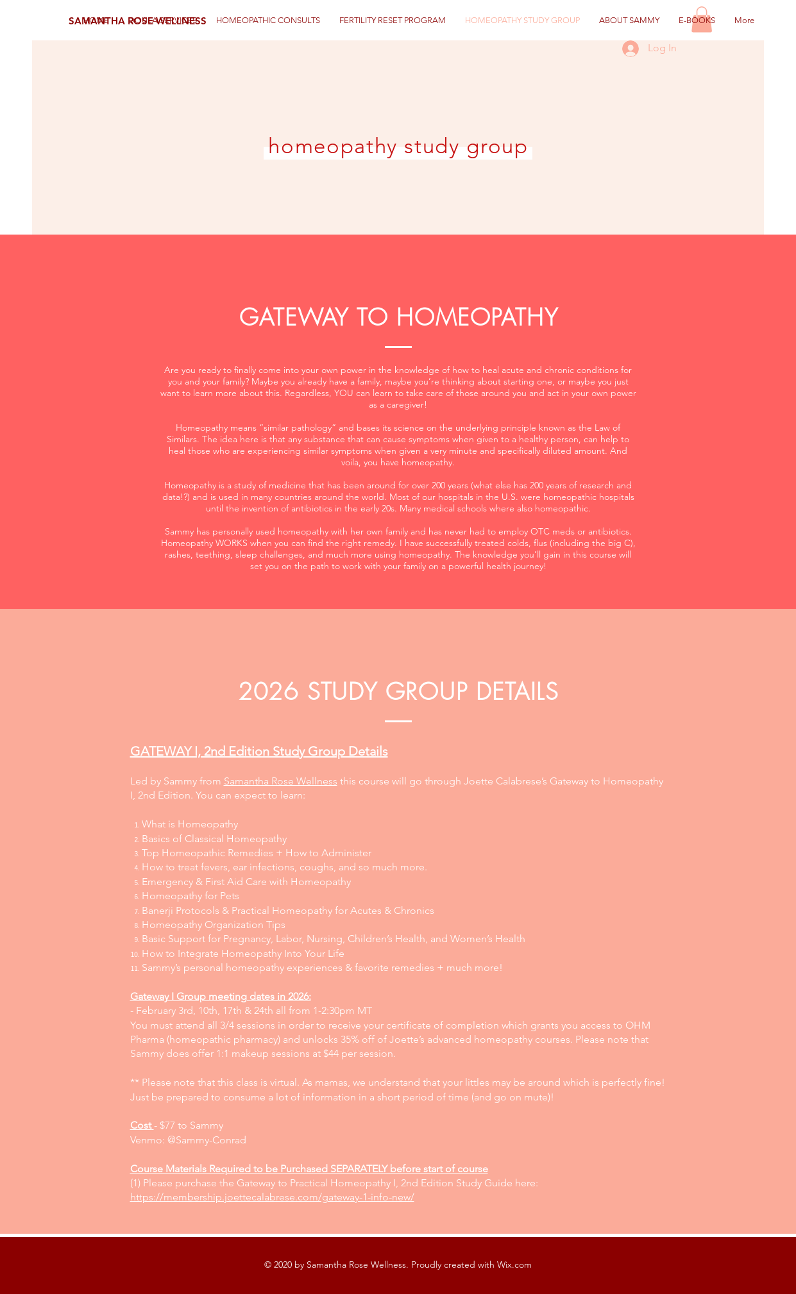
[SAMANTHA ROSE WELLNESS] (138, 20)
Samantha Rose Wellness (280, 781)
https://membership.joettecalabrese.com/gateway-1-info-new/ (272, 1197)
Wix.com (514, 1264)
